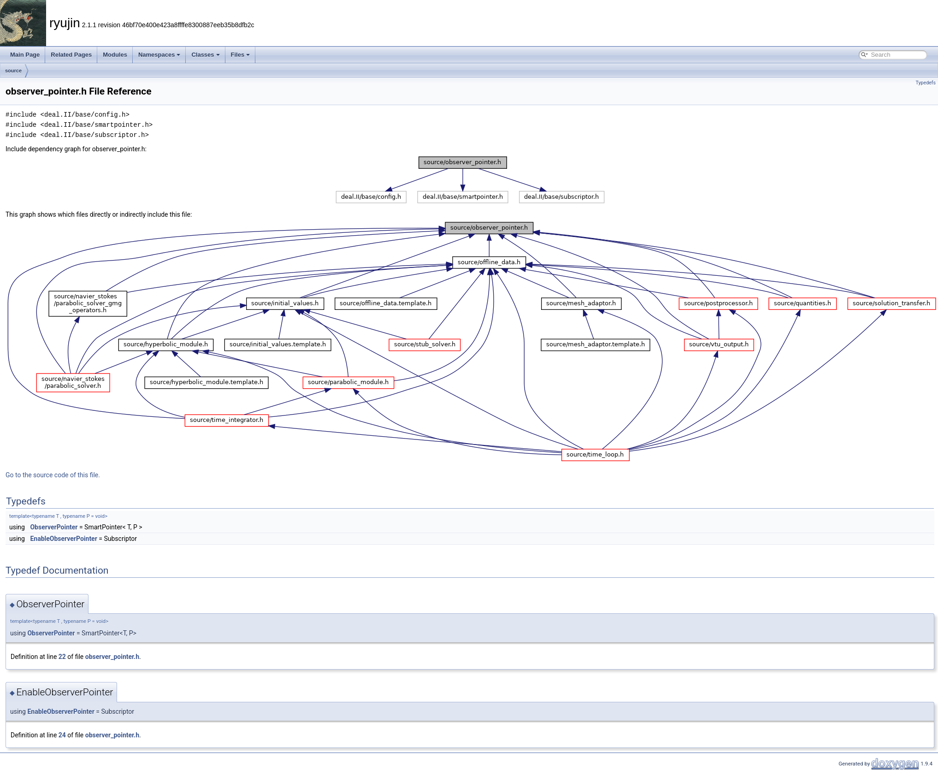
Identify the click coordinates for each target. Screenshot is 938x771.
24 (62, 735)
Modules (115, 54)
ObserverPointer (53, 527)
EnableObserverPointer (63, 538)
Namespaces (159, 54)
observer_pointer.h (112, 656)
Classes (205, 54)
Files (240, 54)
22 (62, 656)
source (13, 70)
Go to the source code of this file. (53, 475)
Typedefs (925, 83)
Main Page (25, 54)
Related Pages (71, 54)
